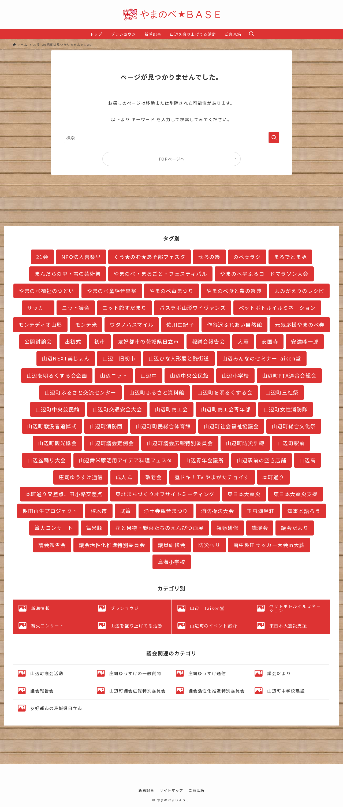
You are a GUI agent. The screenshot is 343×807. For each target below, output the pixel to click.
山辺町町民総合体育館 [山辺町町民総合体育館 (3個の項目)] (163, 426)
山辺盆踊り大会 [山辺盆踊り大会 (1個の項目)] (46, 460)
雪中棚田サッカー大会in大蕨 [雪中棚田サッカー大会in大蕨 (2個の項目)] (269, 545)
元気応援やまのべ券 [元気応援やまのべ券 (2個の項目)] (300, 324)
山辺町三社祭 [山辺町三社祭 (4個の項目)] (282, 392)
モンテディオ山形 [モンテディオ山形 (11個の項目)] (40, 324)
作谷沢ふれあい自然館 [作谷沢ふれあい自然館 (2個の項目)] (234, 324)
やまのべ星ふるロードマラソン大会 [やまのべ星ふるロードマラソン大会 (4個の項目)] (264, 273)
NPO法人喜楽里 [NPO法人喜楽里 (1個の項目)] (81, 257)
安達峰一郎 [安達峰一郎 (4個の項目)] (305, 341)
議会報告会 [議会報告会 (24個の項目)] (52, 545)
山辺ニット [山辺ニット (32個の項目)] (114, 375)
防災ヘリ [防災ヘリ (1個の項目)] (209, 545)
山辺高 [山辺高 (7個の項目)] (307, 460)
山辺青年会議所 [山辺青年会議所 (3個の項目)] (204, 460)
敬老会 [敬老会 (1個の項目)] (153, 477)
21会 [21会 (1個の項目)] (42, 257)
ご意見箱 (196, 790)
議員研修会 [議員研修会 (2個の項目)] (171, 545)
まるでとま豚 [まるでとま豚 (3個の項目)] (290, 257)
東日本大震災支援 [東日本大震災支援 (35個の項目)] (296, 494)
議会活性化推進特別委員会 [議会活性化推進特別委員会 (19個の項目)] (112, 545)
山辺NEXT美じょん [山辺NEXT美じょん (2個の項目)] (66, 358)
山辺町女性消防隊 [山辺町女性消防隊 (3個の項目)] (285, 409)
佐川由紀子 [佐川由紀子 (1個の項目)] (180, 324)
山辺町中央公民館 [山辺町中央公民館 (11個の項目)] (57, 409)
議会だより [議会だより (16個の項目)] (294, 527)
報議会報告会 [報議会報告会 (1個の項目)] (208, 341)
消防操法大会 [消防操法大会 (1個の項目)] (217, 511)
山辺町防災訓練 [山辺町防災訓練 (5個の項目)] (245, 443)
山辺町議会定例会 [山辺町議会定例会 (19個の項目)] (112, 443)
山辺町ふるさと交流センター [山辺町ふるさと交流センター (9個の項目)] (80, 392)
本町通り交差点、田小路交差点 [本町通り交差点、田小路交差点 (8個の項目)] (64, 494)
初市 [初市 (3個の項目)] (99, 341)
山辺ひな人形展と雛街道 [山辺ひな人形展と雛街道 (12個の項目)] (178, 358)
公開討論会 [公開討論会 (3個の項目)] (38, 341)
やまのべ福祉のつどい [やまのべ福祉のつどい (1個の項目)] (46, 291)
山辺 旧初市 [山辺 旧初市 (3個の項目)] (119, 358)
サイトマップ (171, 790)
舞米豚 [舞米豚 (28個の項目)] (94, 527)
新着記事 (146, 790)
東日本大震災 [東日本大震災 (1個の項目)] (244, 494)
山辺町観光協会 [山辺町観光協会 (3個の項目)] (57, 443)
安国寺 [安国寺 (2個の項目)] (270, 341)
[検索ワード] (171, 137)
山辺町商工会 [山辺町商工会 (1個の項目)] (171, 409)
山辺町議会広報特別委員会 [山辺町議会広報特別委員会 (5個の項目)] (180, 443)
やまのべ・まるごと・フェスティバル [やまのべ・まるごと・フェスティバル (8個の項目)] (160, 273)
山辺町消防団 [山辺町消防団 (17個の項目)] (106, 426)
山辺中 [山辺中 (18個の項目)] (148, 375)
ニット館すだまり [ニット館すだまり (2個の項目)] (124, 307)
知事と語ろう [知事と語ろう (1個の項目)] (303, 511)
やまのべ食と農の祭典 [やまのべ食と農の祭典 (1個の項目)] (234, 291)
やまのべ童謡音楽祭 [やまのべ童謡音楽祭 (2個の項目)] (111, 291)
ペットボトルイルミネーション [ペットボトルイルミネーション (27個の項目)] (277, 307)
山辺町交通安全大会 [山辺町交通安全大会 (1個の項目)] (117, 409)
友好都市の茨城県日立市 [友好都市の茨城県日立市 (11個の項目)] (148, 341)
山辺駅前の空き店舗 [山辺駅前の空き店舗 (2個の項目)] (261, 460)
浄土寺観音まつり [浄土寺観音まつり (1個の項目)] (166, 511)
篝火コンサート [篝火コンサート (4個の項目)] (54, 527)
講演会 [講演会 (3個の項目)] (260, 527)
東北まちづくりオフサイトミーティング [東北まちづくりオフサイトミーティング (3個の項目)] (165, 494)
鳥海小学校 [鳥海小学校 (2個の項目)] (171, 562)
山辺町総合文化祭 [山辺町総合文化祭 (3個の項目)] (294, 426)
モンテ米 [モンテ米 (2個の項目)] (86, 324)
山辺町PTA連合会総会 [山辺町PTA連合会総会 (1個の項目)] (289, 375)
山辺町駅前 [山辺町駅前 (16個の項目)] (291, 443)
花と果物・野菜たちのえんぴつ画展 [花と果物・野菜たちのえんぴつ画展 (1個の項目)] (159, 527)
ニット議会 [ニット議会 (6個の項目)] (76, 307)
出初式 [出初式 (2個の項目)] (73, 341)
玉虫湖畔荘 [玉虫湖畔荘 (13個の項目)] (260, 511)
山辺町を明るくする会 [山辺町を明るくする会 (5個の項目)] (224, 392)
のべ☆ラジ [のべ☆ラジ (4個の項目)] (247, 257)
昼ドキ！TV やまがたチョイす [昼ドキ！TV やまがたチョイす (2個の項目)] (212, 477)
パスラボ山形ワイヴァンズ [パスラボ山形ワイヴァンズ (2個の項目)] (192, 307)
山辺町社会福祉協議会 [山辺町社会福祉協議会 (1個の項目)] (231, 426)
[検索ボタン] (251, 34)
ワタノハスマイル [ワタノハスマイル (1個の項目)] (132, 324)
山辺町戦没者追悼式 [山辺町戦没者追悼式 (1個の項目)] (52, 426)
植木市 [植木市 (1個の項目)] (99, 511)
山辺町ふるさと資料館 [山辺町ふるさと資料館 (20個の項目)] (156, 392)
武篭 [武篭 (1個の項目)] (125, 511)
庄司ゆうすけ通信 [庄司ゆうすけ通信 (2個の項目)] (81, 477)
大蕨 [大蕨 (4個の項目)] (243, 341)
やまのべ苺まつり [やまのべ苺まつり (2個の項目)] (172, 291)
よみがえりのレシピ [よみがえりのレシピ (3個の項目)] (299, 291)
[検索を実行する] (274, 137)
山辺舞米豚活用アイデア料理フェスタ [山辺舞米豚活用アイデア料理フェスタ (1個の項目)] (125, 460)
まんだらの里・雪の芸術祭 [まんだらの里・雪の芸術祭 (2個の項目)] (68, 273)
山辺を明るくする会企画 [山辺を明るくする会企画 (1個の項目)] (57, 375)
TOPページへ (171, 159)
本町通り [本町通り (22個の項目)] (273, 477)
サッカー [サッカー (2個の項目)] (38, 307)
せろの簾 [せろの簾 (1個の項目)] (209, 257)
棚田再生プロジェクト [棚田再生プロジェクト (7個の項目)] (50, 511)
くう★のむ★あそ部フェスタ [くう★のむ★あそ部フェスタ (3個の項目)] (149, 257)
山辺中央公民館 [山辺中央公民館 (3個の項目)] (189, 375)
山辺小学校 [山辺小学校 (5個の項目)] (235, 375)
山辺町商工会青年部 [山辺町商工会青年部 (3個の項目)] (226, 409)
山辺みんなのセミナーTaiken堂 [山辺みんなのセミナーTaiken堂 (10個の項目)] (261, 358)
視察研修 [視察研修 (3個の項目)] (227, 527)
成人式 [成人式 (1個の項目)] (124, 477)
